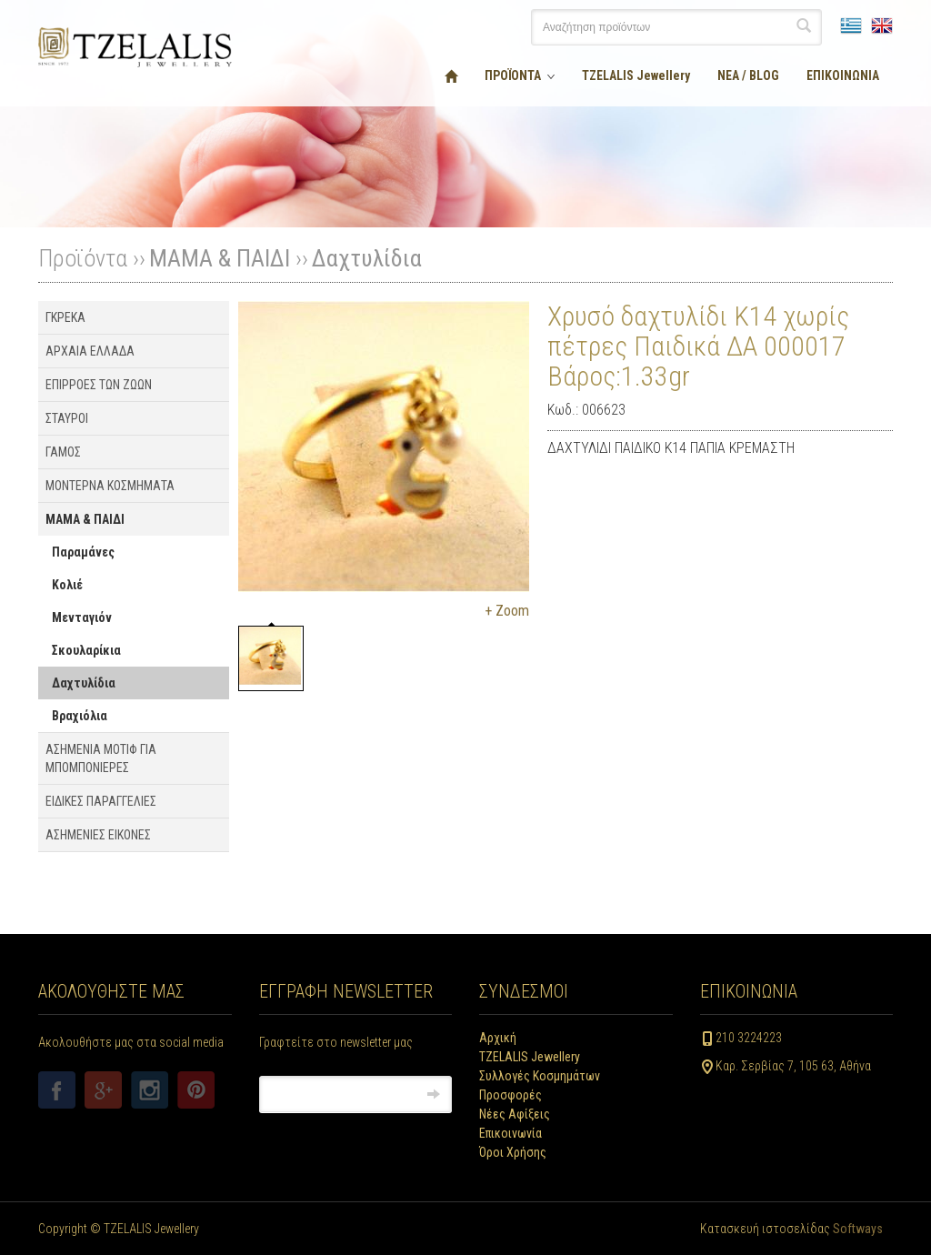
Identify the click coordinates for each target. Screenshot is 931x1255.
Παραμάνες (83, 552)
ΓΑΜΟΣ (63, 452)
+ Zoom (507, 610)
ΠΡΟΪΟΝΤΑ (513, 75)
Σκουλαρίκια (86, 650)
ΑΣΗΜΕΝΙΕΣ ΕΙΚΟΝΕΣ (98, 835)
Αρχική (497, 1037)
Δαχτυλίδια (367, 258)
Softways (858, 1228)
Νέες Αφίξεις (514, 1114)
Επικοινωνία (510, 1133)
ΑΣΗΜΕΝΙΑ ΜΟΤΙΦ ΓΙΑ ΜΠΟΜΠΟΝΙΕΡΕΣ (100, 758)
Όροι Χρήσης (512, 1152)
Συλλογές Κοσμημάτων (539, 1076)
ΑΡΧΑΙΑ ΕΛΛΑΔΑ (90, 351)
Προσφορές (510, 1095)
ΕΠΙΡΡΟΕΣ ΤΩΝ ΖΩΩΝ (98, 384)
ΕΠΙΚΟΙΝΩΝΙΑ (842, 75)
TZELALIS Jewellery (636, 75)
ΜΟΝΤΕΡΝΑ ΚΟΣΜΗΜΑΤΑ (110, 485)
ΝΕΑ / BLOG (748, 75)
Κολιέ (67, 584)
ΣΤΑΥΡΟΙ (66, 418)
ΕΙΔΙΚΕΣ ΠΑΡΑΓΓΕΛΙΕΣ (100, 801)
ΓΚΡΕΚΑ (65, 317)
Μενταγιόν (82, 617)
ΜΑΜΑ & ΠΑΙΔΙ (219, 258)
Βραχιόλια (79, 715)
